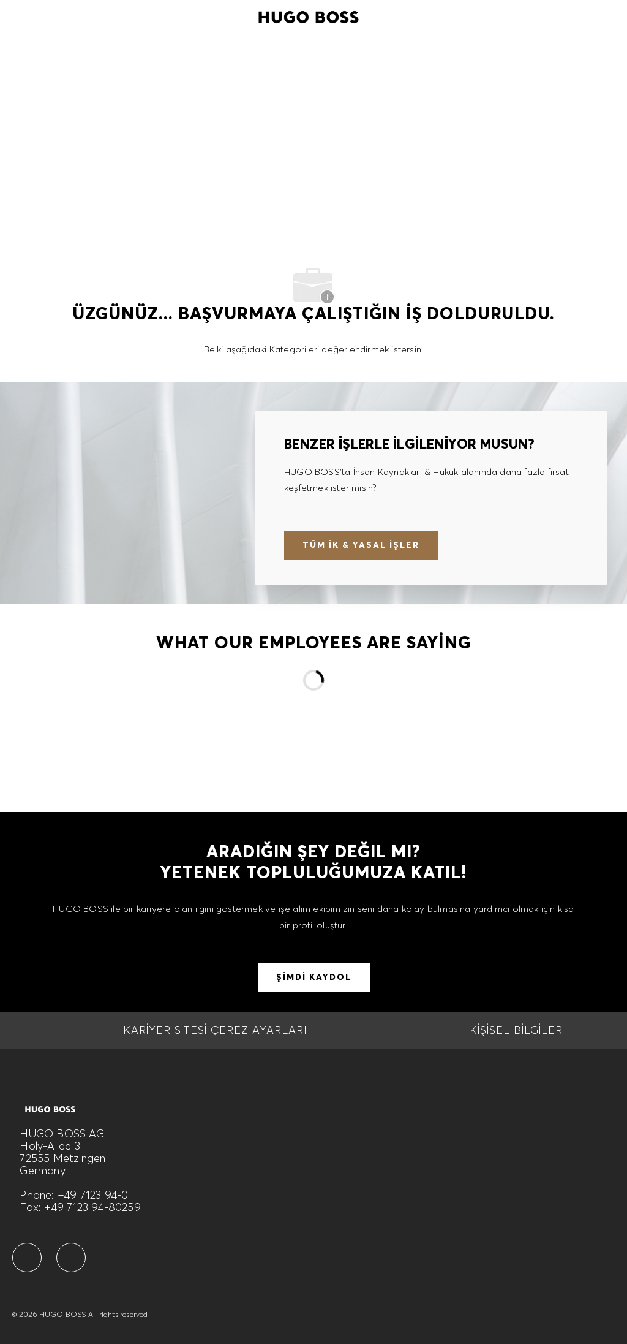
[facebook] (27, 1257)
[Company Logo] (308, 15)
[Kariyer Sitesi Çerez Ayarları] (215, 1030)
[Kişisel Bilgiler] (516, 1030)
